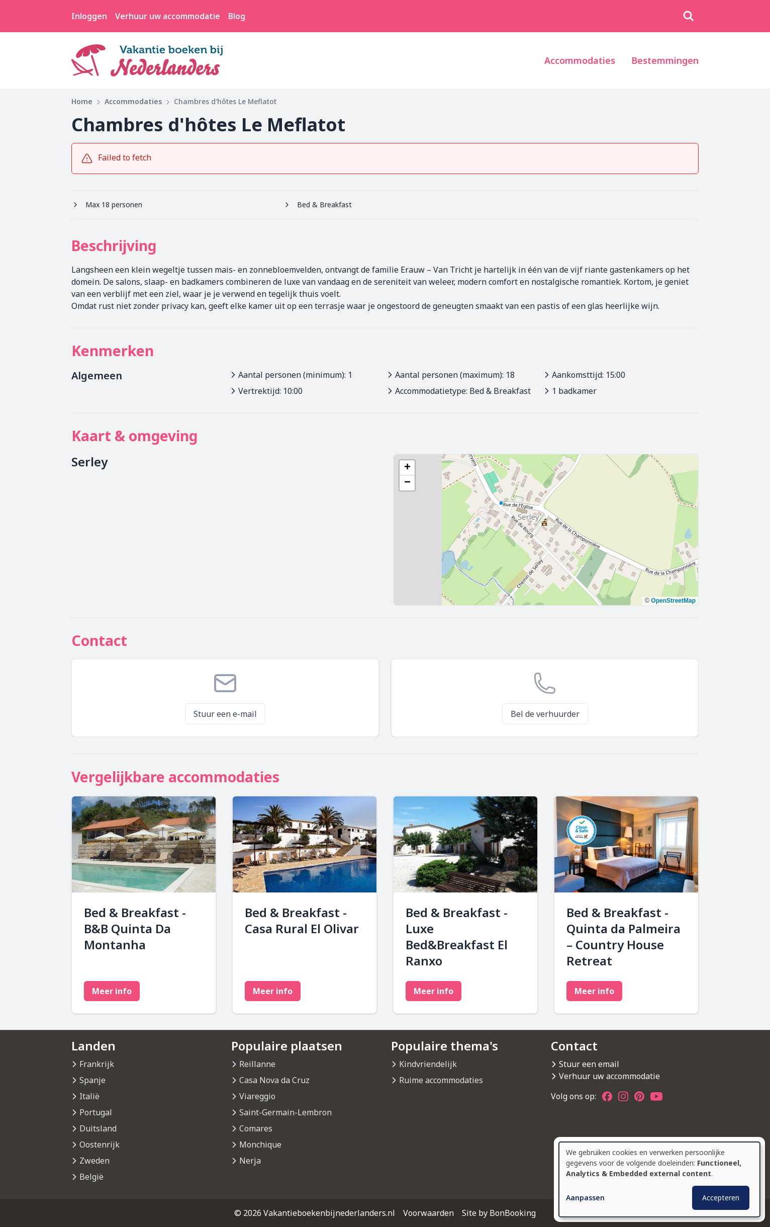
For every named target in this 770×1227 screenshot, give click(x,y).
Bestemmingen (665, 60)
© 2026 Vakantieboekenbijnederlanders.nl (314, 1212)
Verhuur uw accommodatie (167, 16)
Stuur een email (589, 1064)
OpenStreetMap (673, 600)
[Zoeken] (689, 16)
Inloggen (89, 16)
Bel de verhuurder (545, 713)
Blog (236, 16)
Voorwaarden (428, 1212)
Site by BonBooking (499, 1212)
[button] (407, 467)
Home (81, 101)
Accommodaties (579, 60)
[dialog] (659, 1179)
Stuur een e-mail (225, 713)
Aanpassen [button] (585, 1197)
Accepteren (720, 1197)
